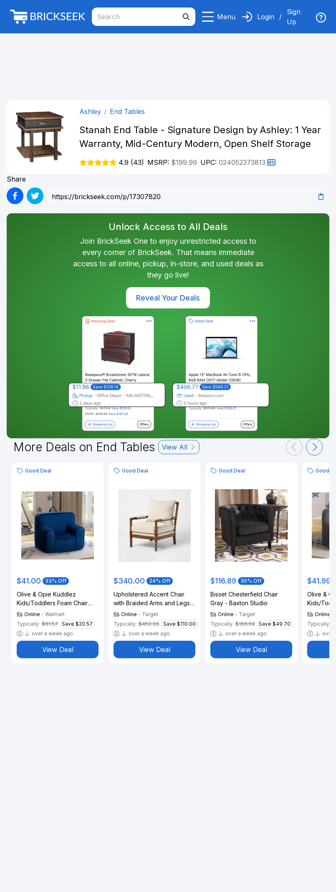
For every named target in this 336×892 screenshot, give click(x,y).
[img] (321, 18)
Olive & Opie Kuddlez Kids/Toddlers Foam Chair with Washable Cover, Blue (53, 599)
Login (265, 17)
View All (179, 447)
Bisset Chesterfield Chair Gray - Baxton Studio (244, 598)
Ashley (90, 111)
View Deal (57, 649)
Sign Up (294, 17)
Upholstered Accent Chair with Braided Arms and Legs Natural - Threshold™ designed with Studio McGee (153, 599)
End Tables (127, 111)
